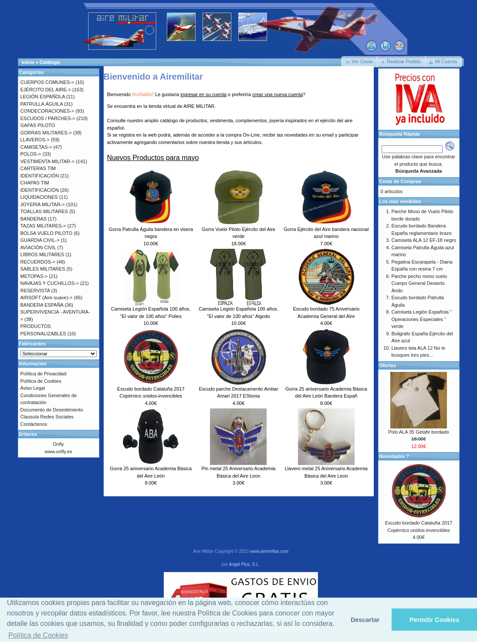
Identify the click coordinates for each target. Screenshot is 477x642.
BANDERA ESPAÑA (42, 305)
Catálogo (50, 62)
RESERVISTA (35, 290)
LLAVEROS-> (35, 139)
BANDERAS (33, 218)
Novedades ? (394, 456)
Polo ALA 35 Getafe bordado (418, 432)
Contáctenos (33, 424)
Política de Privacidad (43, 373)
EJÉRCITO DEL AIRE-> (45, 89)
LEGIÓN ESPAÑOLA (42, 96)
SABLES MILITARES (42, 268)
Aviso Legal (32, 388)
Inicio (28, 62)
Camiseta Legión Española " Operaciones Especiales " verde (422, 319)
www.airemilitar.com (269, 551)
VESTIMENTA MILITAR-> (47, 161)
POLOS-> (30, 154)
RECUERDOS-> (37, 261)
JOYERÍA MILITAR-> (42, 204)
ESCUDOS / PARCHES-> (47, 118)
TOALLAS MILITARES (44, 211)
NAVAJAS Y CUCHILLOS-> (49, 283)
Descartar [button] (365, 619)
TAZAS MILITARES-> (43, 225)
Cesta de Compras (400, 181)
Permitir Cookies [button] (434, 619)
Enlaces (28, 434)
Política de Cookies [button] (38, 635)
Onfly (58, 444)
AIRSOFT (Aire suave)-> (46, 297)
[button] (359, 61)
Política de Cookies (40, 381)
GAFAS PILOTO (37, 125)
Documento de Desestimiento (51, 409)
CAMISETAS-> (36, 147)
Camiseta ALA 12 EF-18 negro (424, 240)
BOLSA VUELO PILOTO (46, 233)
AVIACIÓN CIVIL (38, 247)
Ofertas (387, 365)
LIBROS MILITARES (42, 254)
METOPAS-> (34, 276)
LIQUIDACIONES (39, 197)
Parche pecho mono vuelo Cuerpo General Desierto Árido (419, 283)
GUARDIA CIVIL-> (40, 240)
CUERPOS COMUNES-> (47, 82)
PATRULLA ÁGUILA (41, 104)
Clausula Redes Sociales (47, 416)
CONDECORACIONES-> (47, 111)
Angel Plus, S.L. (244, 564)
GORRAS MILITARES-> (46, 132)
